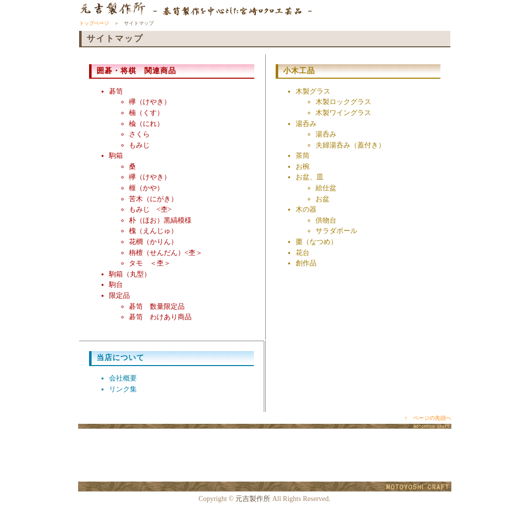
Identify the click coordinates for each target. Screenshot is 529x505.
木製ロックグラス (343, 102)
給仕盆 (326, 188)
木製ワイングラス (343, 113)
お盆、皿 (309, 177)
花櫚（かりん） (153, 242)
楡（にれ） (146, 123)
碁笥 (116, 91)
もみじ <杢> (150, 209)
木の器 (306, 209)
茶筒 (303, 155)
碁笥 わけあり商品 (160, 317)
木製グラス (313, 91)
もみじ (139, 145)
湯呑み (306, 123)
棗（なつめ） (316, 242)
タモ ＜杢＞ (150, 263)
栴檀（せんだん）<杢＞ (166, 252)
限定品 (119, 295)
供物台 (326, 220)
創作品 (306, 263)
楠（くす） (146, 113)
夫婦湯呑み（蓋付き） (350, 145)
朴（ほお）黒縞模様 (160, 220)
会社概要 (123, 378)
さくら (139, 134)
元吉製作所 (252, 499)
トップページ (94, 23)
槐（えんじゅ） (153, 231)
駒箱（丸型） (130, 274)
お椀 (303, 166)
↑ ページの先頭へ (428, 418)
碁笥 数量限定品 (157, 306)
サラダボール (336, 231)
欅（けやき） (150, 102)
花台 (303, 252)
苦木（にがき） (153, 199)
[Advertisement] (265, 455)
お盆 (322, 199)
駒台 (116, 284)
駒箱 (116, 155)
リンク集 (123, 389)
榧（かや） (146, 188)
